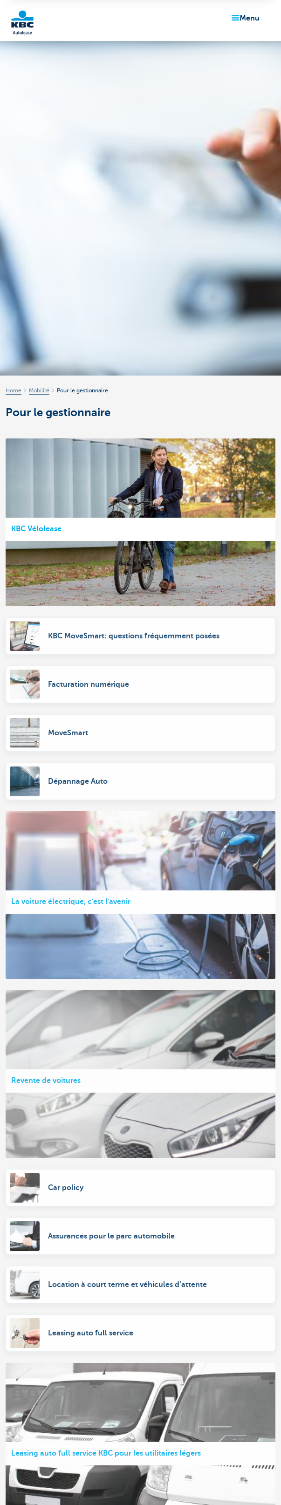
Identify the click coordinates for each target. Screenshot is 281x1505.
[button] (243, 18)
